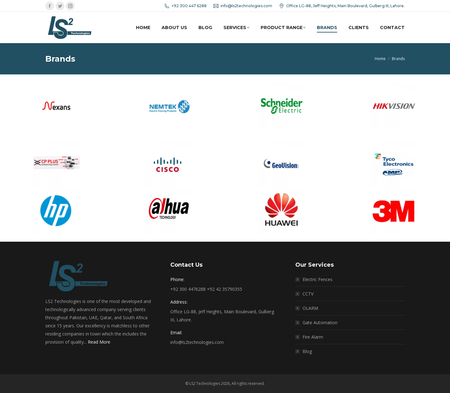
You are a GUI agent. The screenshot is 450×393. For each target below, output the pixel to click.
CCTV (307, 294)
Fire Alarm (312, 337)
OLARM (310, 308)
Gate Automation (320, 322)
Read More (99, 342)
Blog (307, 351)
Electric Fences (317, 279)
